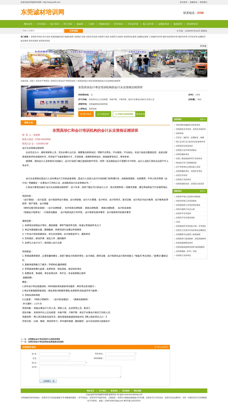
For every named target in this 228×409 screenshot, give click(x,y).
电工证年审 (148, 24)
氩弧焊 (80, 24)
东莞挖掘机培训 (57, 37)
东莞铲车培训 (36, 37)
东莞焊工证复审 (116, 37)
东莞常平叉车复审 (183, 213)
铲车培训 (118, 24)
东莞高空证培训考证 (184, 146)
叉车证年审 (132, 24)
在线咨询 (103, 114)
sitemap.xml (137, 397)
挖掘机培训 (104, 24)
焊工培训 (67, 24)
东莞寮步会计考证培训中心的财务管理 (44, 339)
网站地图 (137, 393)
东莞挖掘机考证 (182, 154)
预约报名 (86, 114)
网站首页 (28, 24)
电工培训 (54, 24)
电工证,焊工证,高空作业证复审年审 (190, 142)
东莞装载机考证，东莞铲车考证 (189, 171)
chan (178, 222)
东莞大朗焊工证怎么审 (185, 209)
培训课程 (126, 393)
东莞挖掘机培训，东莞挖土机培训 (190, 184)
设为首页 (183, 2)
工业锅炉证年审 (155, 37)
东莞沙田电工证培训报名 (186, 201)
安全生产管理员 (42, 81)
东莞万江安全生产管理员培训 (63, 81)
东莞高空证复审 (130, 37)
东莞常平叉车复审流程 (185, 218)
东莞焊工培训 (103, 37)
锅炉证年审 (183, 37)
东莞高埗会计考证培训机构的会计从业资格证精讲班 (98, 81)
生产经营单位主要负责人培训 (188, 167)
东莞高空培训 (44, 41)
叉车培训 (41, 24)
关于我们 (102, 393)
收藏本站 (193, 2)
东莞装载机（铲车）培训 (186, 251)
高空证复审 (33, 41)
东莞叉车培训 (91, 37)
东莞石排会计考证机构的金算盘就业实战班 (46, 342)
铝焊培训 (180, 133)
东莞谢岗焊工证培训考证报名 (188, 205)
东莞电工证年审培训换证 (186, 150)
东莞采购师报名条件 (184, 243)
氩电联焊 (178, 24)
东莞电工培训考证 (183, 179)
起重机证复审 (142, 37)
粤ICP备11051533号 (132, 403)
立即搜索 (73, 31)
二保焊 (91, 24)
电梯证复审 (69, 37)
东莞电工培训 (80, 37)
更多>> (203, 119)
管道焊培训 (192, 24)
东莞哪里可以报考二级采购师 (188, 234)
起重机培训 (163, 24)
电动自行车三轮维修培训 (186, 163)
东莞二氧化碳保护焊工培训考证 (189, 158)
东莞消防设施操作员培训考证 (188, 125)
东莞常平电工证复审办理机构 (188, 197)
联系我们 (203, 2)
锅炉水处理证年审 (170, 37)
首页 (32, 81)
